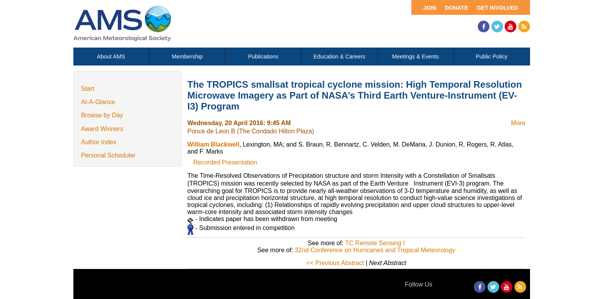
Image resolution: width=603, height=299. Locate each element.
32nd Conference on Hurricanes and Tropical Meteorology (375, 250)
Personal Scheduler (108, 155)
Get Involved (497, 8)
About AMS (111, 56)
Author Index (99, 142)
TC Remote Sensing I (375, 243)
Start (87, 88)
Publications (263, 56)
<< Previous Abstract (335, 263)
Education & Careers (339, 56)
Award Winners (102, 129)
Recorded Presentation (225, 162)
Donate (456, 8)
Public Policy (492, 56)
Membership (187, 56)
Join (429, 8)
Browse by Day (102, 115)
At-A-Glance (98, 102)
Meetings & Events (415, 56)
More (518, 123)
